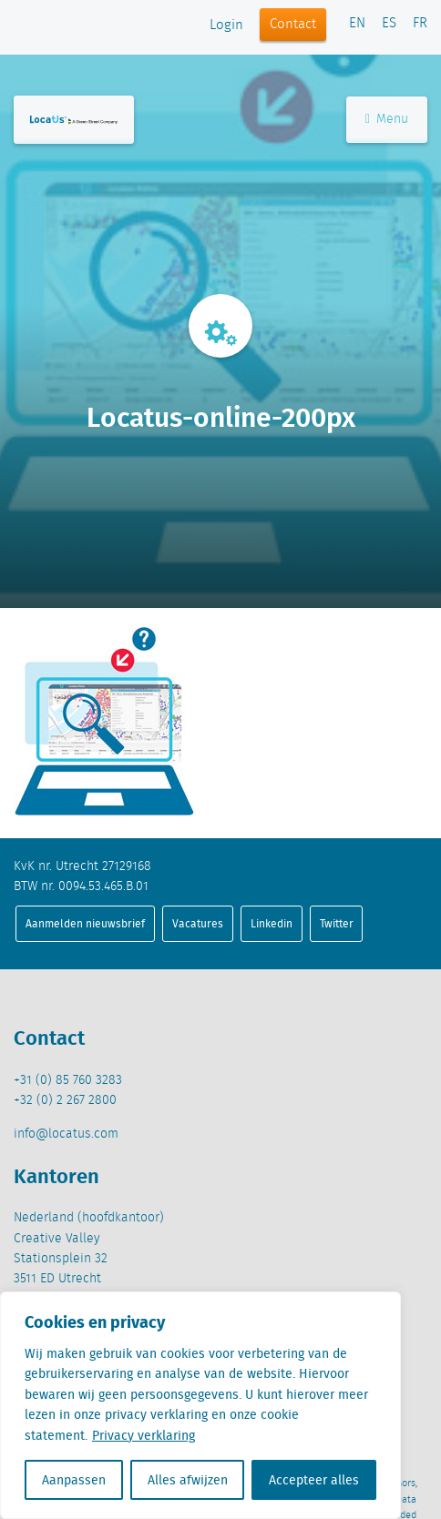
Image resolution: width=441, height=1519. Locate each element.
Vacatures (197, 923)
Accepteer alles (314, 1480)
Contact (293, 24)
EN (357, 24)
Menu (386, 119)
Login (226, 25)
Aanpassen (74, 1480)
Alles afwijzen (188, 1480)
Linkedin (271, 923)
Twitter (337, 923)
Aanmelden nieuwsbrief (85, 923)
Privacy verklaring (143, 1435)
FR (420, 24)
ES (389, 24)
